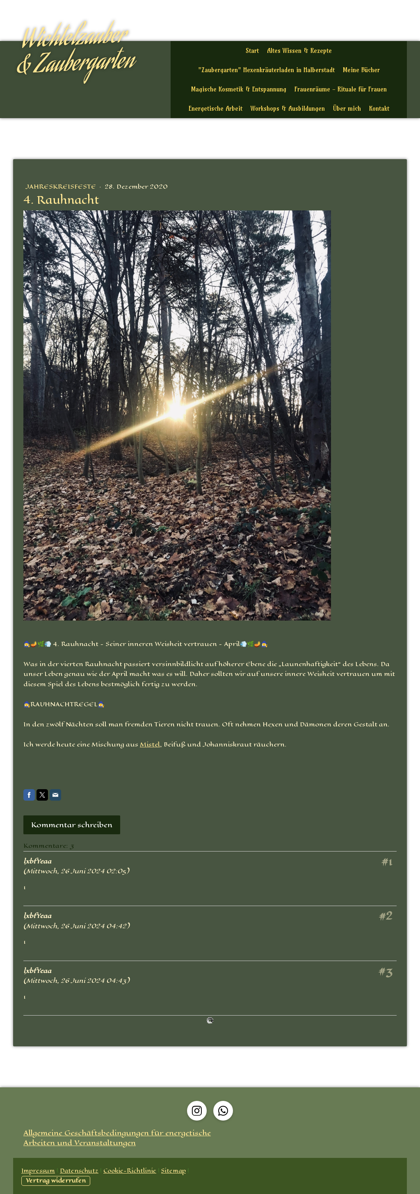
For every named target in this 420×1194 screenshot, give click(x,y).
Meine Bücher (361, 70)
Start (252, 51)
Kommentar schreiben (71, 825)
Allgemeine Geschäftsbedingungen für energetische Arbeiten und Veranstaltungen (117, 1138)
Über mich (347, 108)
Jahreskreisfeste (61, 186)
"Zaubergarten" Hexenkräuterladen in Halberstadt (266, 70)
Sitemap (173, 1171)
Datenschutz (79, 1171)
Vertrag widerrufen (56, 1180)
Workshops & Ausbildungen (288, 108)
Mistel (150, 744)
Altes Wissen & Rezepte (299, 51)
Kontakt (379, 108)
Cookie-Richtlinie (129, 1171)
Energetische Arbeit (215, 108)
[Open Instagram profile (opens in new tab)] (197, 1111)
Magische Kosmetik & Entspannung (238, 89)
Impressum (38, 1171)
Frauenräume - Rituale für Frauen (340, 89)
